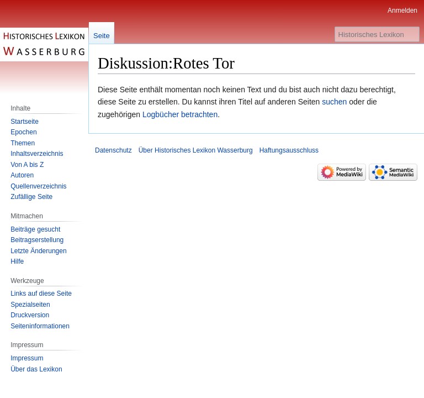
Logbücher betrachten (180, 114)
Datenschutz (113, 150)
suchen (334, 101)
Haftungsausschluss (289, 150)
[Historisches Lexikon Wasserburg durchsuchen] (377, 34)
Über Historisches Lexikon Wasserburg (196, 150)
